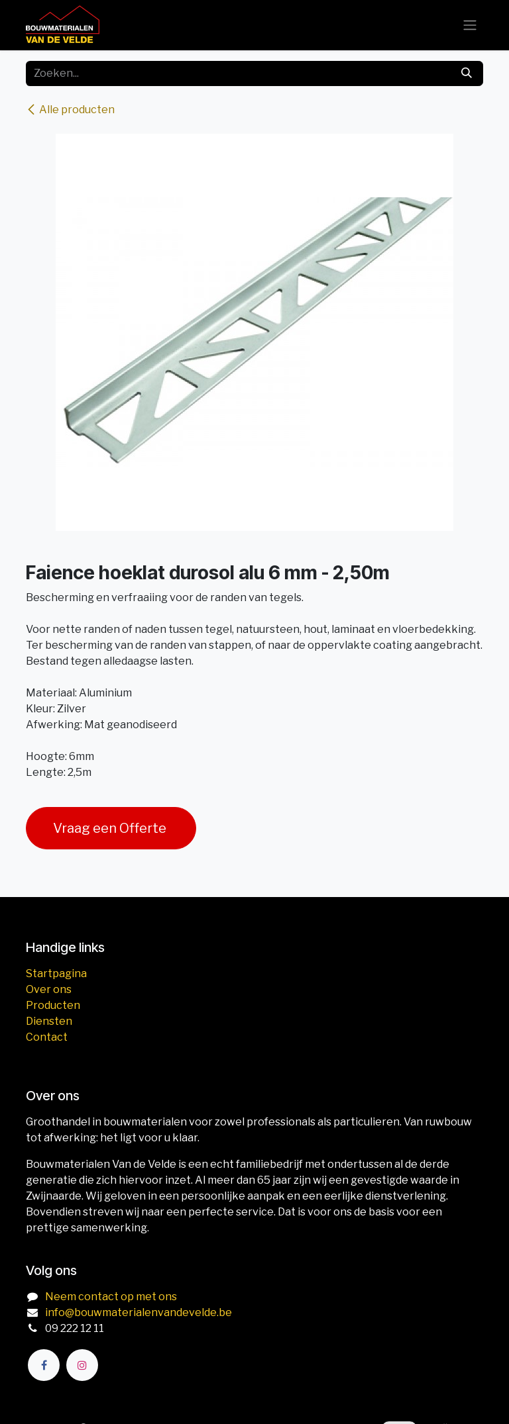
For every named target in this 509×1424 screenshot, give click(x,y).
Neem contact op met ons (111, 1296)
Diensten (49, 1021)
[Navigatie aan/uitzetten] (470, 25)
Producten (53, 1005)
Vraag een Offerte (111, 828)
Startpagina (56, 973)
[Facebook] (44, 1365)
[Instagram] (82, 1365)
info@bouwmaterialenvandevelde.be (138, 1312)
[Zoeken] (466, 73)
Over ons (49, 989)
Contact (47, 1037)
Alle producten (70, 109)
